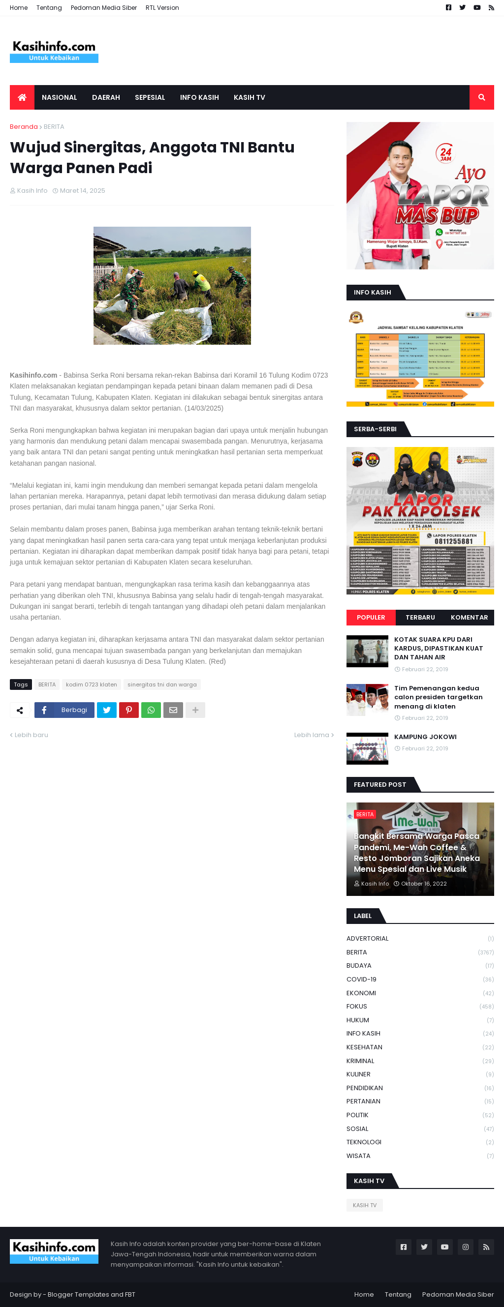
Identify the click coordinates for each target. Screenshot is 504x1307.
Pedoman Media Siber (104, 7)
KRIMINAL (420, 1061)
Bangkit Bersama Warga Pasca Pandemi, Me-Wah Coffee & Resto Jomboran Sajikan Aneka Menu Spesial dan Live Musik (417, 853)
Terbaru (420, 617)
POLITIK (420, 1115)
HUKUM (420, 1020)
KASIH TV (365, 1205)
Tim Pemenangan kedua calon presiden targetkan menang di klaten (438, 697)
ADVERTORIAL (420, 939)
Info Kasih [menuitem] (199, 97)
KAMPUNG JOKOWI (425, 737)
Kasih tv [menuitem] (249, 97)
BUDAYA (420, 966)
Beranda (24, 126)
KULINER (420, 1074)
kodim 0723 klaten (91, 684)
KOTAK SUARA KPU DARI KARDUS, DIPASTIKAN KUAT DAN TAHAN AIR (438, 648)
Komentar (469, 617)
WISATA (420, 1156)
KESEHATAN (420, 1047)
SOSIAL (420, 1129)
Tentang (49, 7)
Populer (371, 617)
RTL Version (162, 7)
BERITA (54, 126)
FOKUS (420, 1007)
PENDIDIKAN (420, 1088)
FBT (130, 1294)
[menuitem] (22, 97)
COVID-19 (420, 980)
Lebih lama (311, 735)
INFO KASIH (420, 1034)
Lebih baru (31, 735)
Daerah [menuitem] (106, 97)
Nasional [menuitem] (59, 97)
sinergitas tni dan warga (162, 684)
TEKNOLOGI (420, 1142)
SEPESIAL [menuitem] (150, 97)
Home (19, 7)
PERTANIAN (420, 1102)
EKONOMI (420, 993)
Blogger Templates (78, 1294)
